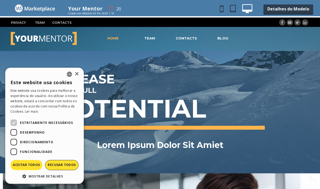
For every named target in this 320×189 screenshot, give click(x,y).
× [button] (77, 74)
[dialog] (44, 126)
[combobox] (69, 74)
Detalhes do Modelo (288, 9)
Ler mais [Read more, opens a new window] (31, 111)
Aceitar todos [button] (26, 165)
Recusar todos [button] (62, 165)
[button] (44, 176)
